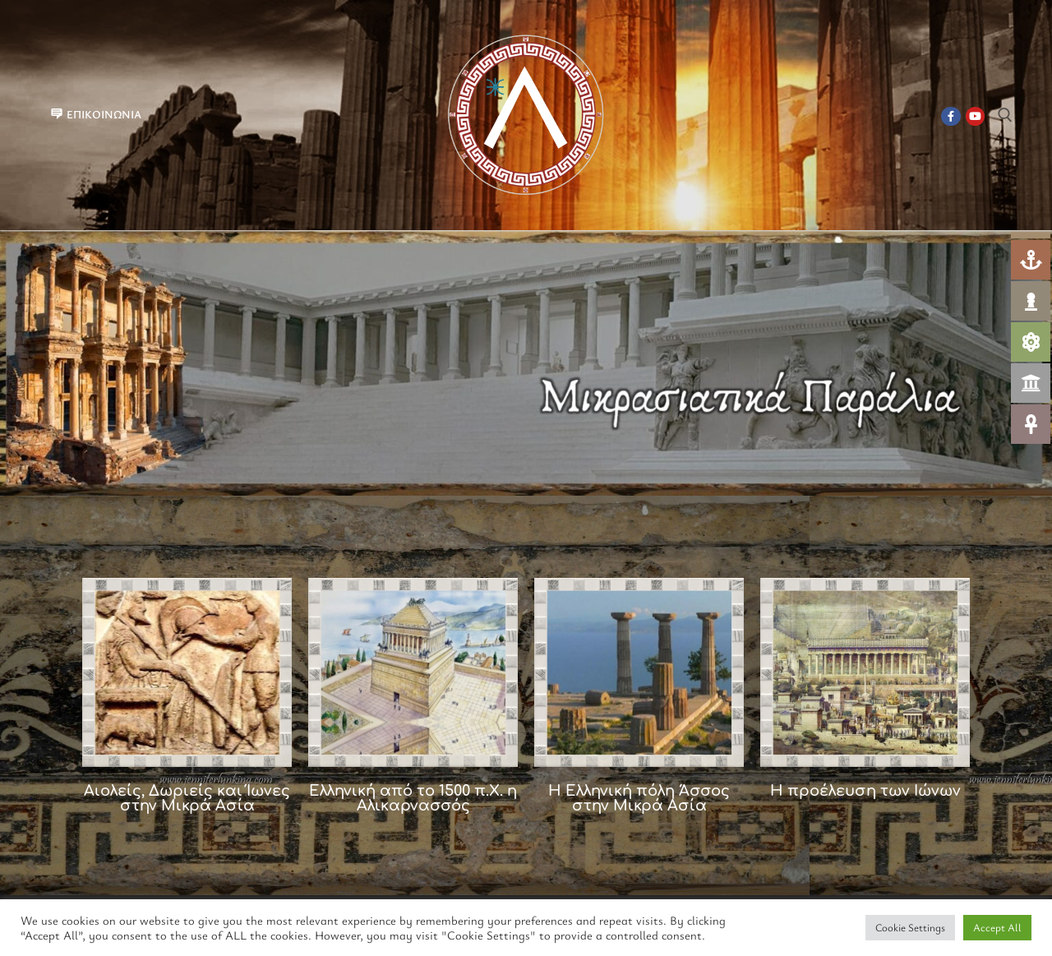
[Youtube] (975, 116)
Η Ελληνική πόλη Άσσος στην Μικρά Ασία (639, 798)
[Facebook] (950, 116)
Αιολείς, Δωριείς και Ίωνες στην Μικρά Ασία (187, 798)
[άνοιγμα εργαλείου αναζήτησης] (1005, 115)
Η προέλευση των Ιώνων (865, 791)
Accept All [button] (997, 927)
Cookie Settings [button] (910, 927)
